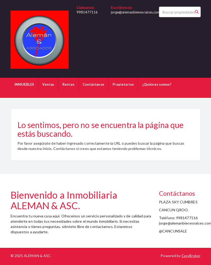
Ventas (48, 84)
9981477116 (87, 12)
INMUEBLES (24, 84)
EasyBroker (191, 255)
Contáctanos (93, 84)
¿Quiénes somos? (157, 84)
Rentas (68, 84)
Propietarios (123, 84)
